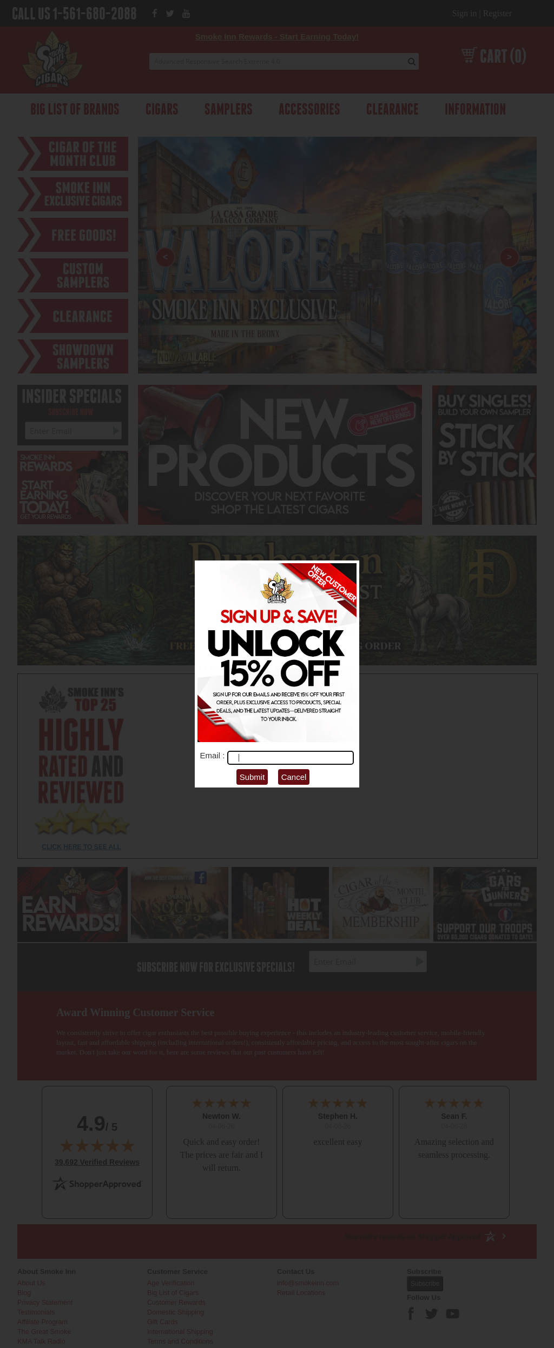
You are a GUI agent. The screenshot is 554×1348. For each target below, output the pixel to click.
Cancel (294, 777)
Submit (252, 777)
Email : (213, 755)
